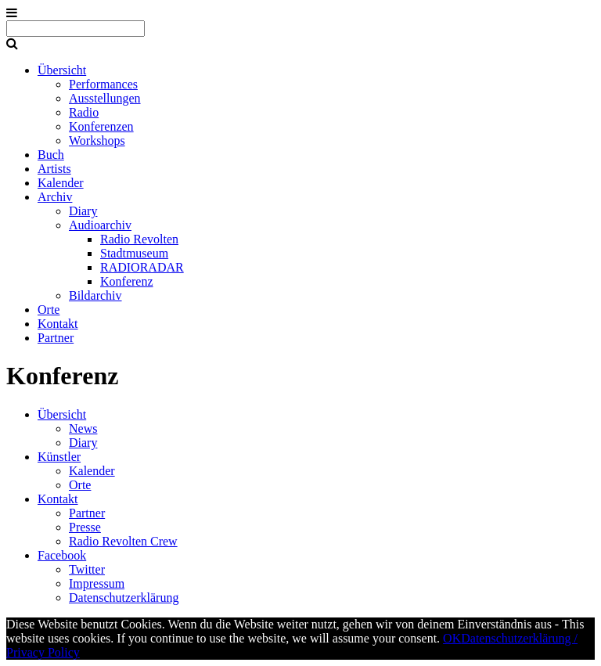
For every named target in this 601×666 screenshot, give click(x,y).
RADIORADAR (142, 267)
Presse (85, 527)
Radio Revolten (139, 239)
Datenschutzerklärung (123, 597)
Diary (83, 211)
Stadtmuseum (134, 253)
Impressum (96, 583)
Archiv (55, 196)
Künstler (59, 456)
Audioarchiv (100, 225)
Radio (84, 112)
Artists (54, 168)
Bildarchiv (95, 295)
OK (452, 638)
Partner (56, 337)
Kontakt (58, 323)
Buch (51, 154)
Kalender (61, 182)
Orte (48, 309)
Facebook (62, 555)
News (83, 428)
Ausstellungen (105, 98)
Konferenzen (101, 126)
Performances (103, 84)
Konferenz (126, 281)
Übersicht (62, 70)
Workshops (97, 140)
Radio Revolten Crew (123, 541)
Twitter (87, 569)
